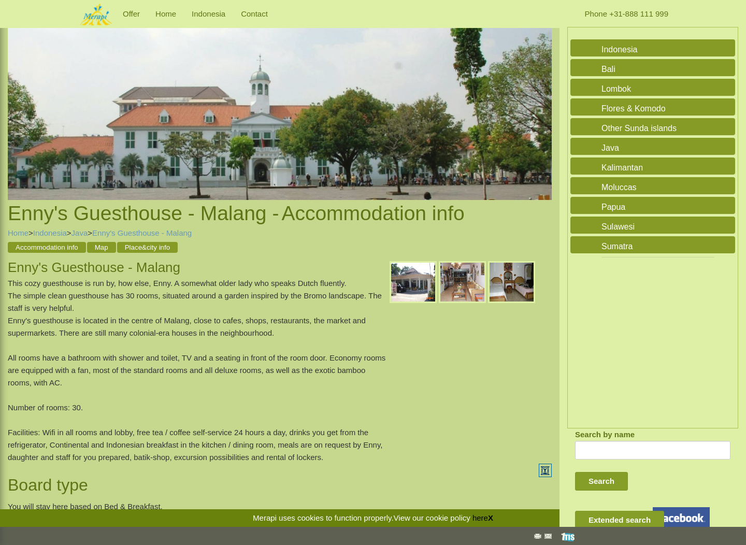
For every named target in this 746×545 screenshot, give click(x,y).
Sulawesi (618, 226)
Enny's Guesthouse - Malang (142, 232)
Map (101, 247)
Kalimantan (622, 167)
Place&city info (147, 247)
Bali (608, 69)
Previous (18, 102)
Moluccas (619, 187)
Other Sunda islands (639, 128)
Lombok (616, 88)
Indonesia (208, 13)
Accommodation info (47, 247)
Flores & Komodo (633, 108)
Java (79, 232)
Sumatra (617, 246)
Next (541, 102)
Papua (613, 207)
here (480, 517)
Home (165, 13)
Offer (131, 13)
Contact (254, 13)
